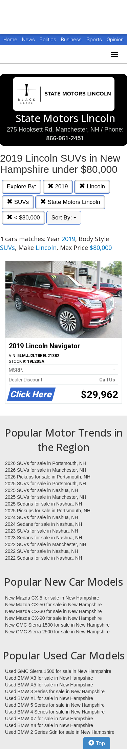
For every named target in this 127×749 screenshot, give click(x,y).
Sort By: (63, 217)
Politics (48, 40)
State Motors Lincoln (70, 202)
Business (72, 40)
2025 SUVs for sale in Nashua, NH (41, 490)
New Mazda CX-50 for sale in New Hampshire (53, 604)
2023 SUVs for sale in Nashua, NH (41, 531)
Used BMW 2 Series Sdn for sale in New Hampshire (59, 732)
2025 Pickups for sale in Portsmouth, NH (47, 510)
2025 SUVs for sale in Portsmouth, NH (45, 483)
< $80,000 (23, 217)
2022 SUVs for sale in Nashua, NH (41, 551)
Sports (94, 40)
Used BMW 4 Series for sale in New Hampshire (55, 712)
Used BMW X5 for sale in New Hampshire (49, 684)
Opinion (115, 40)
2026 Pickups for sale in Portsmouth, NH (47, 476)
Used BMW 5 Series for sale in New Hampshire (55, 705)
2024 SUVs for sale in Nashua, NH (41, 517)
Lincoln (92, 186)
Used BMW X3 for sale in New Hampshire (49, 678)
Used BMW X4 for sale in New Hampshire (49, 725)
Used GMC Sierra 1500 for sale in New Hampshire (58, 671)
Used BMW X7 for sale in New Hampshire (49, 718)
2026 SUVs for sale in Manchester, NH (45, 470)
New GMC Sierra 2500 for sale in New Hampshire (57, 631)
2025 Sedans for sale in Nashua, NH (43, 504)
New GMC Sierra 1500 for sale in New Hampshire (57, 625)
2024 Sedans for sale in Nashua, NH (43, 524)
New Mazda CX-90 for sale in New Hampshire (53, 618)
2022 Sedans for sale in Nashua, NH (43, 558)
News (28, 40)
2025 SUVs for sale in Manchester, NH (45, 497)
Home (10, 40)
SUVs (18, 202)
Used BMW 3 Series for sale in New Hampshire (55, 691)
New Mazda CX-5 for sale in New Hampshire (52, 598)
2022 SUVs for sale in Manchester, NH (45, 544)
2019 (58, 186)
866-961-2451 (65, 138)
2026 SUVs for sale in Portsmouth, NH (45, 463)
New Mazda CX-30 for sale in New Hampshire (53, 611)
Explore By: (21, 186)
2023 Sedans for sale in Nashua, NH (43, 537)
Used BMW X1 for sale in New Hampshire (49, 698)
